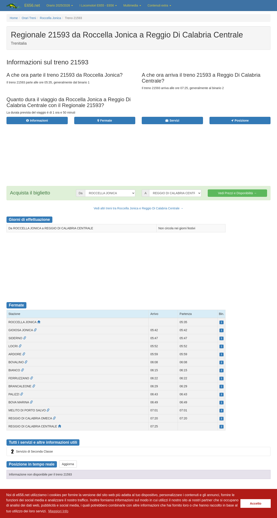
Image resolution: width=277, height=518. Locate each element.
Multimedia (132, 5)
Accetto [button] (255, 503)
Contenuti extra (159, 5)
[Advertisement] (165, 152)
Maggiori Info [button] (58, 511)
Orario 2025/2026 (60, 5)
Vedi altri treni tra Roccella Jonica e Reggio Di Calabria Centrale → (139, 208)
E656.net (32, 5)
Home (14, 18)
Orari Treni (29, 18)
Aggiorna (68, 464)
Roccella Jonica (50, 18)
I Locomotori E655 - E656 (98, 5)
